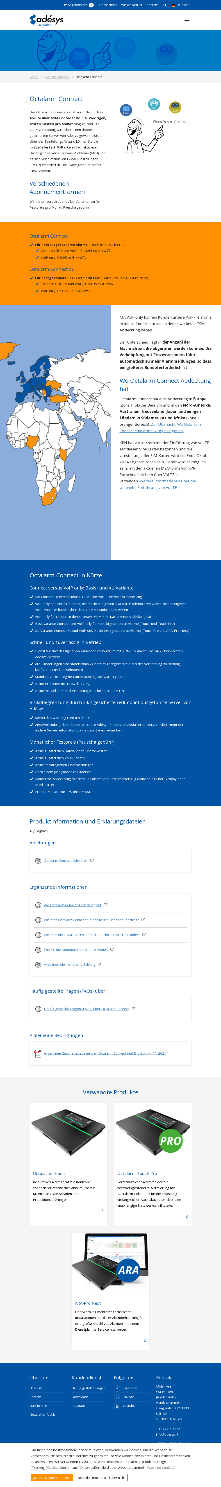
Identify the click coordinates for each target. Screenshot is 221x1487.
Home (34, 77)
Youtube (124, 1406)
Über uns (36, 1388)
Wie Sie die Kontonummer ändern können (76, 949)
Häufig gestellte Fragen (88, 1388)
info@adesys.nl (167, 1434)
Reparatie (79, 1406)
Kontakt (152, 5)
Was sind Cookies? (161, 1467)
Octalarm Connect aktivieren (66, 860)
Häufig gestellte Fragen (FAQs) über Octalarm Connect (86, 1008)
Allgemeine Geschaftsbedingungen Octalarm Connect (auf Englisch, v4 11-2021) (105, 1053)
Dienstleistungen (57, 77)
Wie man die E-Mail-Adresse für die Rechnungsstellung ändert (92, 934)
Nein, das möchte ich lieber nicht (101, 1478)
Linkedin (124, 1397)
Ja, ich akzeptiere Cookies (51, 1478)
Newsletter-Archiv (42, 1414)
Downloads (80, 1397)
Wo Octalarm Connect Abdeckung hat (72, 904)
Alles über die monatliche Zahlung (69, 964)
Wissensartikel (131, 5)
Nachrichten (108, 5)
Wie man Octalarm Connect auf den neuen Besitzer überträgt (91, 919)
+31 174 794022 (168, 1429)
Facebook (125, 1388)
